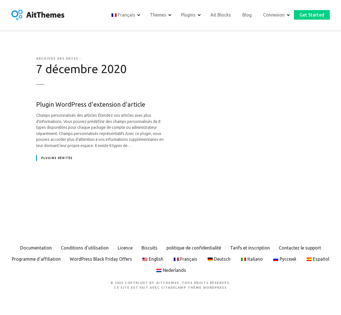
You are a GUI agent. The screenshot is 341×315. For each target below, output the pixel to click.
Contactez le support (300, 247)
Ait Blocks (220, 14)
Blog (247, 14)
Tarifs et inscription (250, 247)
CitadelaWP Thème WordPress (194, 287)
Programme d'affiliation (36, 259)
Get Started (312, 14)
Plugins (188, 14)
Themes (158, 14)
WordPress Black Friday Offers (101, 259)
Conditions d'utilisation (85, 247)
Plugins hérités (57, 158)
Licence (125, 247)
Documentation (36, 247)
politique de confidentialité (193, 247)
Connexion (274, 14)
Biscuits (149, 247)
